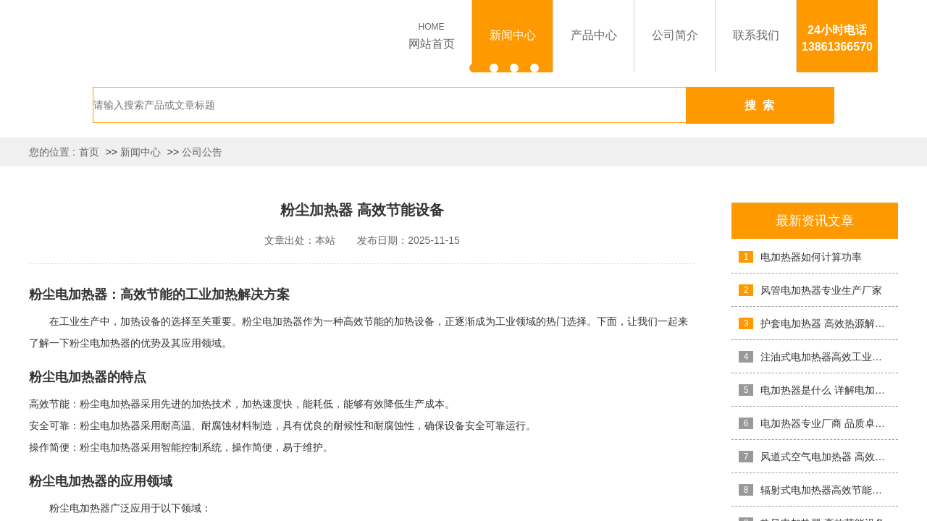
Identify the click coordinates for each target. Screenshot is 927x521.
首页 (89, 152)
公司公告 (202, 152)
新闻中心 (140, 152)
